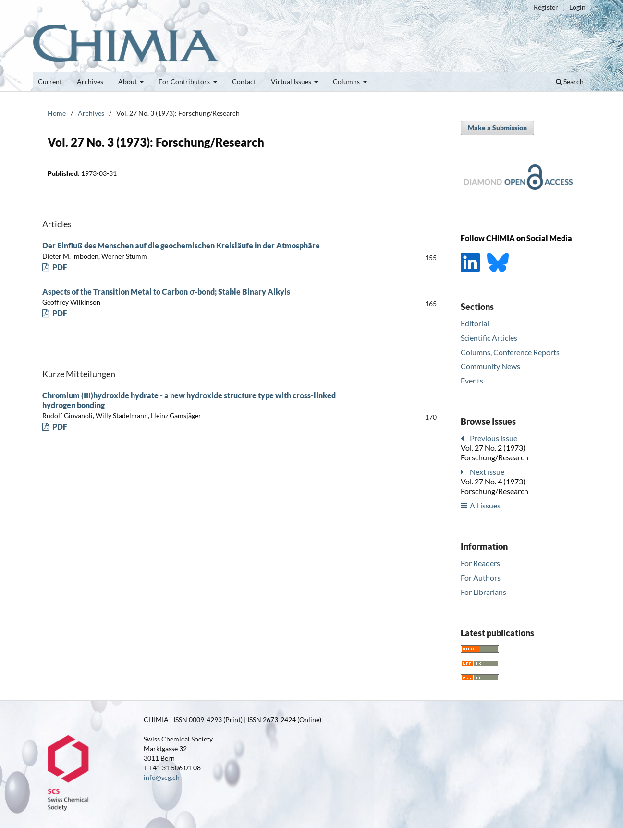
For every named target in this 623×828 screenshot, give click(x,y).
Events (472, 380)
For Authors (481, 577)
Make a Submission (497, 128)
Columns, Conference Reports (510, 352)
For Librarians (483, 591)
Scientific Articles (489, 337)
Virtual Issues (292, 81)
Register (546, 7)
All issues (485, 505)
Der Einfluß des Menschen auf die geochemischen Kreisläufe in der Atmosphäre (181, 245)
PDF (59, 267)
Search (570, 81)
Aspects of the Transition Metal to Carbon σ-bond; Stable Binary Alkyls (166, 291)
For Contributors (185, 81)
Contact (244, 81)
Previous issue (493, 438)
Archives (90, 81)
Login (577, 7)
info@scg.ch (162, 777)
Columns (347, 81)
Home (57, 113)
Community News (490, 366)
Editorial (475, 323)
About (128, 81)
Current (50, 81)
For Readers (480, 563)
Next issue (487, 471)
